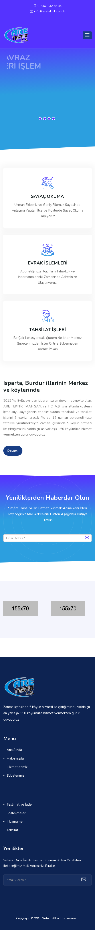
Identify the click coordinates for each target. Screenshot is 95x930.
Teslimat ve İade (19, 804)
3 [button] (49, 118)
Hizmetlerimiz (17, 767)
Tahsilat (12, 830)
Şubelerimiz (15, 775)
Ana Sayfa (14, 750)
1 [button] (40, 118)
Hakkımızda (15, 758)
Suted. (46, 918)
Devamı (12, 451)
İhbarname (15, 821)
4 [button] (53, 118)
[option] (47, 78)
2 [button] (44, 118)
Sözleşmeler (16, 813)
